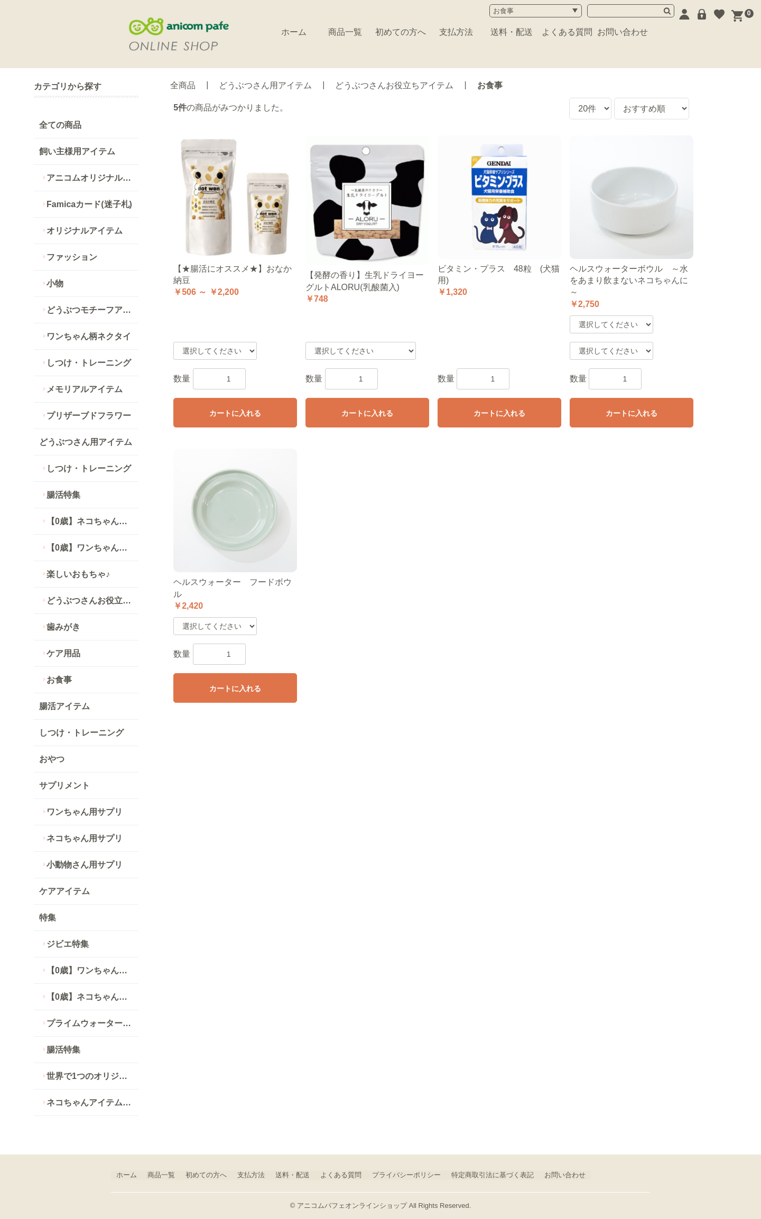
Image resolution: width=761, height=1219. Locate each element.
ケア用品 (63, 653)
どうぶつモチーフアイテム (92, 309)
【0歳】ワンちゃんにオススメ (92, 547)
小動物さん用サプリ (85, 864)
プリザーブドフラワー (89, 415)
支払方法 (456, 31)
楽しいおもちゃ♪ (78, 574)
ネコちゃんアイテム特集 (92, 1102)
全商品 (183, 85)
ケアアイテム (64, 891)
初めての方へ (400, 31)
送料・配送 (511, 31)
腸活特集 (63, 494)
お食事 (59, 679)
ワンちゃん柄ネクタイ (89, 336)
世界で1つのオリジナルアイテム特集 (92, 1076)
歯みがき (63, 626)
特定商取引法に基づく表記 (492, 1175)
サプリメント (64, 785)
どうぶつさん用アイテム (85, 442)
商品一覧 (345, 31)
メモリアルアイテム (85, 389)
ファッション (72, 257)
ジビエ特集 (68, 943)
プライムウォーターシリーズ (92, 1023)
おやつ (51, 759)
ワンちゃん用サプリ (85, 811)
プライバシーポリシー (406, 1175)
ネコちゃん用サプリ (85, 838)
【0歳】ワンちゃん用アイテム (92, 970)
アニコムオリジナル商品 (92, 177)
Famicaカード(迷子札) (89, 204)
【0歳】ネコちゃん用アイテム (92, 996)
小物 (55, 283)
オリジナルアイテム (85, 230)
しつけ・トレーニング (89, 362)
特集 (47, 917)
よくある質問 (567, 31)
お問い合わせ (622, 31)
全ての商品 (60, 124)
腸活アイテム (64, 706)
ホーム (294, 31)
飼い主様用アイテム (77, 151)
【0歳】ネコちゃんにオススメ (92, 521)
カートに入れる (235, 413)
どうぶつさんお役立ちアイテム (92, 600)
